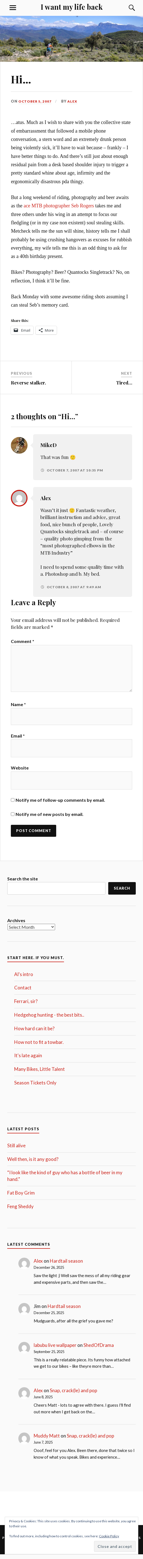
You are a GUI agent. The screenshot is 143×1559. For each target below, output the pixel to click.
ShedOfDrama (98, 1349)
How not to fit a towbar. (39, 1046)
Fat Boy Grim (21, 1197)
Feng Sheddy (20, 1211)
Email (18, 739)
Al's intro (23, 979)
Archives (16, 924)
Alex (74, 101)
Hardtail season (66, 1265)
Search (122, 893)
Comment (22, 641)
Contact (22, 992)
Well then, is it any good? (32, 1163)
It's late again (28, 1060)
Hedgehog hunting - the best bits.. (49, 1019)
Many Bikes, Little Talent (39, 1074)
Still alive (16, 1150)
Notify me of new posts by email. (49, 818)
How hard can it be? (34, 1033)
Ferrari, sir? (26, 1006)
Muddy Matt (47, 1440)
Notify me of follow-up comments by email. (60, 804)
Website (20, 771)
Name (18, 707)
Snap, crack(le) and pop (73, 1395)
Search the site (22, 883)
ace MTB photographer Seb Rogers (59, 205)
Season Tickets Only (35, 1087)
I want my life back (72, 6)
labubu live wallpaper (55, 1349)
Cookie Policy (109, 1536)
